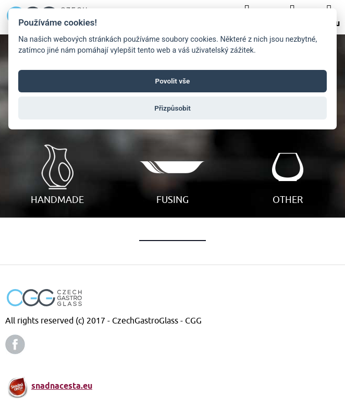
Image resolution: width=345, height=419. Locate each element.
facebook (15, 344)
